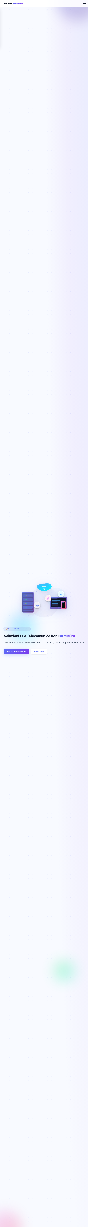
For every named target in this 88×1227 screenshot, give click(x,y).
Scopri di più (39, 651)
